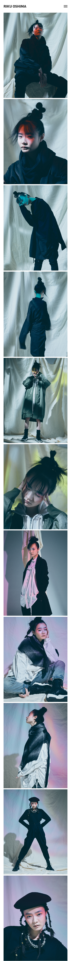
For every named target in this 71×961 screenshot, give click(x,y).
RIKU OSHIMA (15, 6)
